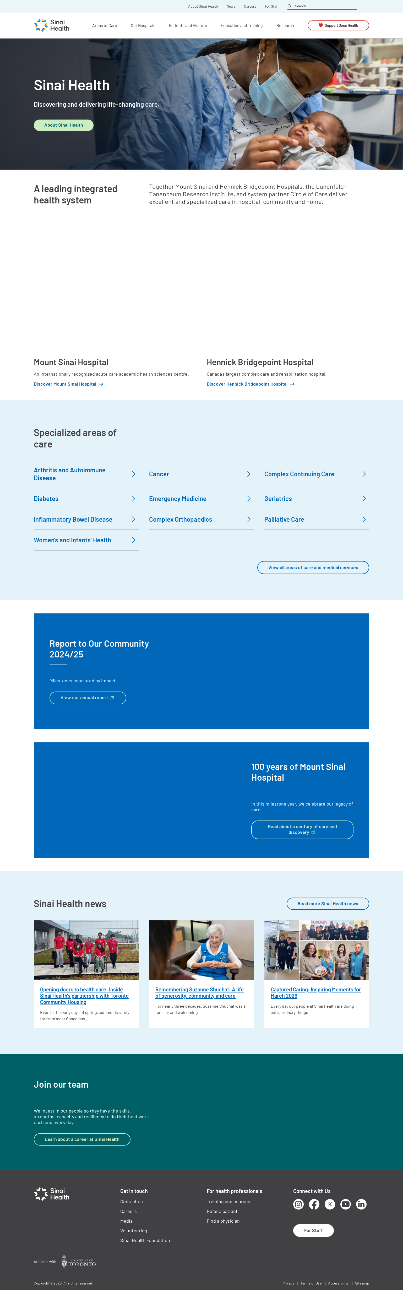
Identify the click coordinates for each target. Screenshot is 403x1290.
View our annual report (88, 697)
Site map (362, 1283)
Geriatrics (278, 498)
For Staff (272, 6)
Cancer (159, 474)
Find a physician (223, 1221)
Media (126, 1221)
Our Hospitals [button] (143, 25)
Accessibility (338, 1283)
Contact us (131, 1201)
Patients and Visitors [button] (188, 25)
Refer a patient (222, 1211)
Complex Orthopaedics (180, 519)
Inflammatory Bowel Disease (73, 519)
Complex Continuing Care (299, 474)
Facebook (314, 1204)
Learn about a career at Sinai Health (82, 1139)
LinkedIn (361, 1204)
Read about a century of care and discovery (302, 829)
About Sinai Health (203, 6)
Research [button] (285, 25)
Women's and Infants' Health (72, 540)
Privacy (288, 1283)
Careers (250, 6)
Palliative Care (284, 519)
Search (300, 6)
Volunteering (133, 1230)
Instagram (298, 1204)
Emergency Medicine (177, 498)
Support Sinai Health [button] (341, 25)
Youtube (345, 1204)
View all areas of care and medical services (313, 567)
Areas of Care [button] (104, 25)
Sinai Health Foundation (145, 1240)
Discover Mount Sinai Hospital (65, 384)
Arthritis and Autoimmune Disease (70, 474)
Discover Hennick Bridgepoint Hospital (247, 384)
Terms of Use (311, 1283)
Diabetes (46, 498)
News (231, 6)
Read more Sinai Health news (328, 903)
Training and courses (228, 1201)
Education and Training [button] (242, 25)
